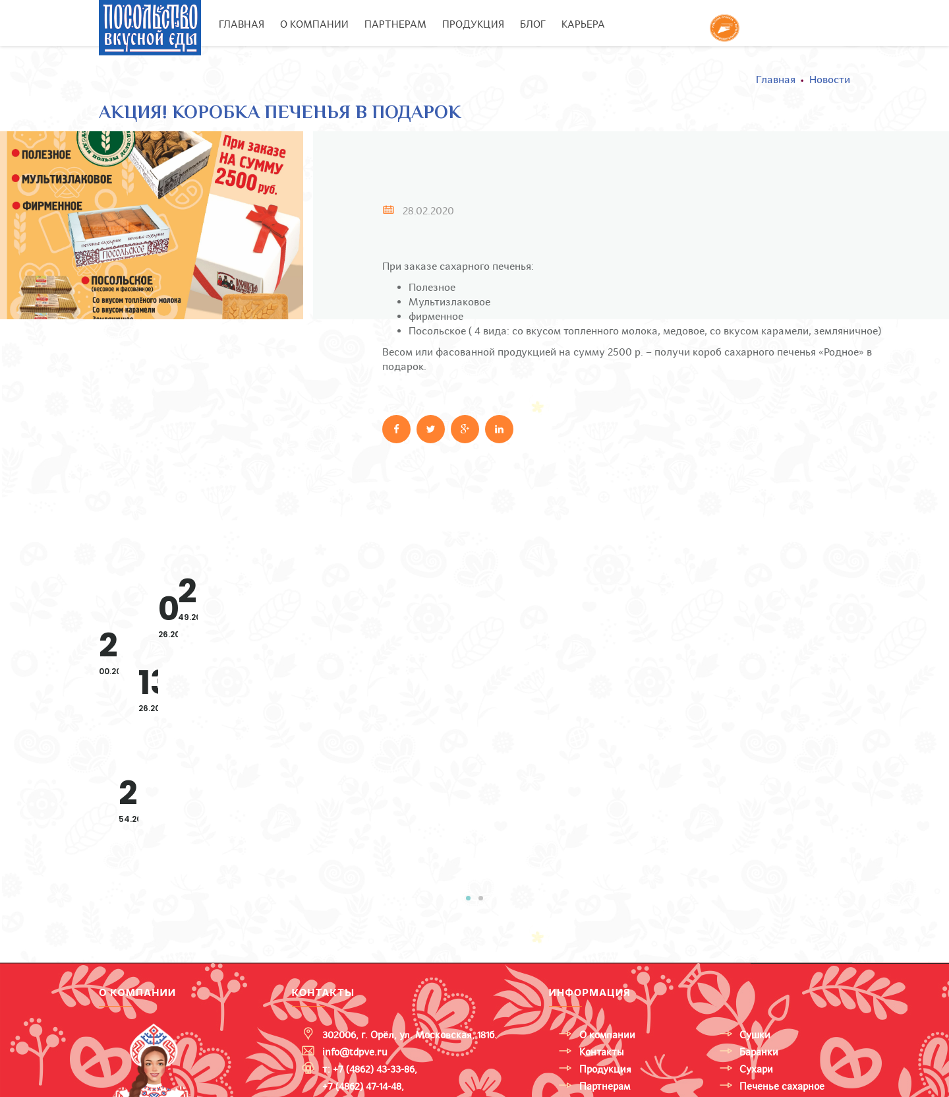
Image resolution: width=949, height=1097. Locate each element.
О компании (314, 24)
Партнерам (395, 24)
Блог (533, 24)
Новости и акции (619, 974)
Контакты (601, 923)
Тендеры (599, 991)
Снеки (753, 974)
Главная (241, 24)
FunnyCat (761, 991)
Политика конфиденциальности (466, 1083)
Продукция (605, 940)
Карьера (583, 24)
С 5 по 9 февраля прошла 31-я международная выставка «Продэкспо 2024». (511, 628)
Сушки (754, 906)
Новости (829, 79)
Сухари (756, 940)
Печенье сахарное (781, 957)
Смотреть (212, 722)
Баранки (758, 923)
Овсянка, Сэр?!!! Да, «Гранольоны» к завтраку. (772, 610)
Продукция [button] (473, 24)
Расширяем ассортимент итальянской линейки (234, 619)
